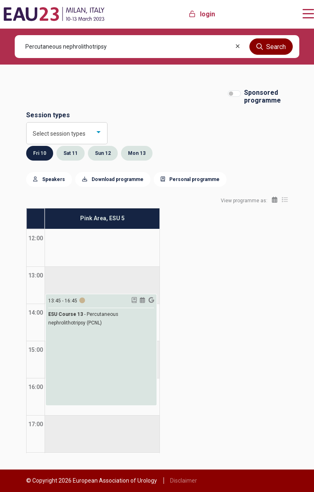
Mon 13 (137, 153)
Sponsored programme (262, 96)
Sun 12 (103, 153)
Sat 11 (70, 153)
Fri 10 (39, 153)
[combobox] (67, 133)
